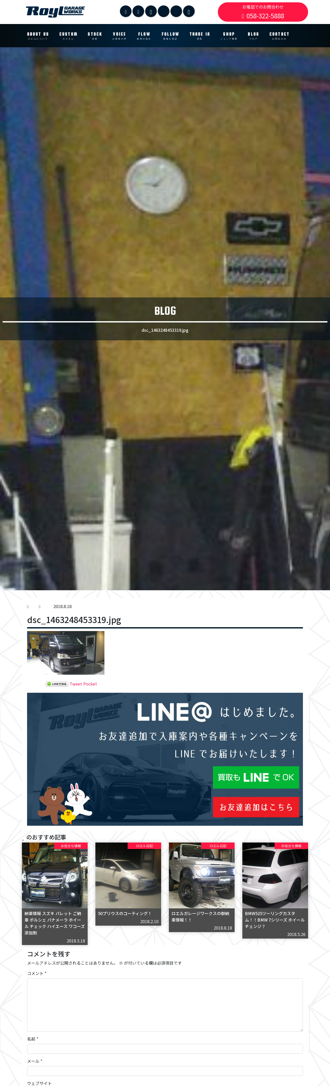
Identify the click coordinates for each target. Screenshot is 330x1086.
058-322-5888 (263, 15)
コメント (36, 973)
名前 (32, 1039)
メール (34, 1061)
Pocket (90, 684)
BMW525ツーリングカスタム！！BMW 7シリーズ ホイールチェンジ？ (275, 919)
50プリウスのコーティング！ (125, 913)
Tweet (76, 684)
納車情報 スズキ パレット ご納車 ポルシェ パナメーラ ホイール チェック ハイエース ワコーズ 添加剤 (54, 923)
